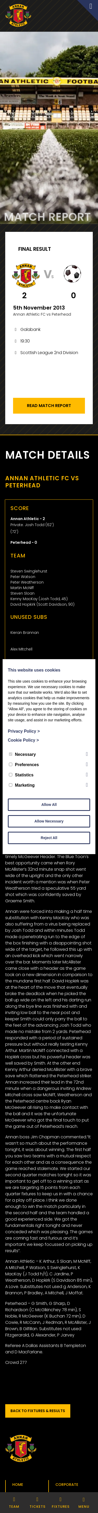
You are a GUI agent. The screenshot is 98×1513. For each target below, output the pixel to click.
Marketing (22, 785)
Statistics (21, 775)
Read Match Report (49, 406)
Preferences (24, 764)
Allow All (49, 804)
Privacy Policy (24, 731)
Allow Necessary (49, 821)
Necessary (22, 754)
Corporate (66, 1484)
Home (17, 1484)
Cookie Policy (23, 740)
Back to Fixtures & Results (37, 1410)
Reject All (49, 838)
